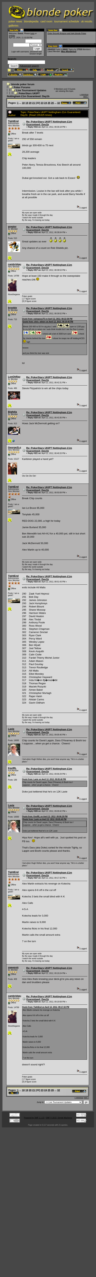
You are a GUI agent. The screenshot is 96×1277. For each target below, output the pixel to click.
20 (30, 102)
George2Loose (16, 447)
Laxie (11, 728)
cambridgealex (16, 264)
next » (85, 97)
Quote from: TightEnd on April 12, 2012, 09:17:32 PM (45, 1007)
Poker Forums (22, 87)
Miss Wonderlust (68, 51)
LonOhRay (14, 376)
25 (49, 102)
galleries (13, 25)
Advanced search (29, 65)
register (12, 36)
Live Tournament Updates (31, 90)
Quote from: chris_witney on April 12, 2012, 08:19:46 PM (48, 322)
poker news (15, 21)
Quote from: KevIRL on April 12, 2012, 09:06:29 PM (45, 816)
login (32, 33)
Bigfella (12, 411)
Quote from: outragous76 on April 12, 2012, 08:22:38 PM (47, 319)
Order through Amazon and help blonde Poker (66, 33)
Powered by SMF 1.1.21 (34, 1118)
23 (42, 102)
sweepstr (13, 967)
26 (52, 102)
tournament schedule (66, 21)
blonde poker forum (22, 84)
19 (26, 102)
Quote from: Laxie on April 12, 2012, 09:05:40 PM (44, 779)
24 (45, 102)
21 (33, 102)
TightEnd (13, 121)
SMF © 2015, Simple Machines (59, 1118)
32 (58, 102)
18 (23, 102)
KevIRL (12, 768)
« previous (84, 94)
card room (46, 21)
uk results (86, 21)
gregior (12, 226)
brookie (12, 307)
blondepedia (31, 21)
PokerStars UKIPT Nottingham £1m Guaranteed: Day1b (28, 95)
